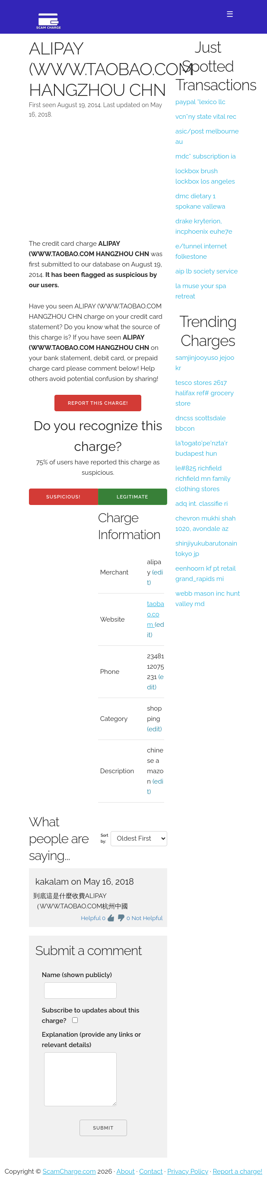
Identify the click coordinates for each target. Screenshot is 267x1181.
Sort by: (104, 838)
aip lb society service (206, 271)
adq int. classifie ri (201, 504)
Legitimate (132, 497)
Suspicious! (63, 497)
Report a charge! (237, 1171)
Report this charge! (98, 403)
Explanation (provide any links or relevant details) (91, 1040)
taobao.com (155, 614)
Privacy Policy (187, 1171)
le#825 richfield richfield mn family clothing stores (202, 478)
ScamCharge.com (69, 1171)
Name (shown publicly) (77, 975)
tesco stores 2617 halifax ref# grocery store (204, 393)
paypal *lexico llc (200, 102)
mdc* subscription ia (205, 156)
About (126, 1171)
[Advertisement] (98, 184)
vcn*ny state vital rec (205, 117)
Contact (150, 1171)
